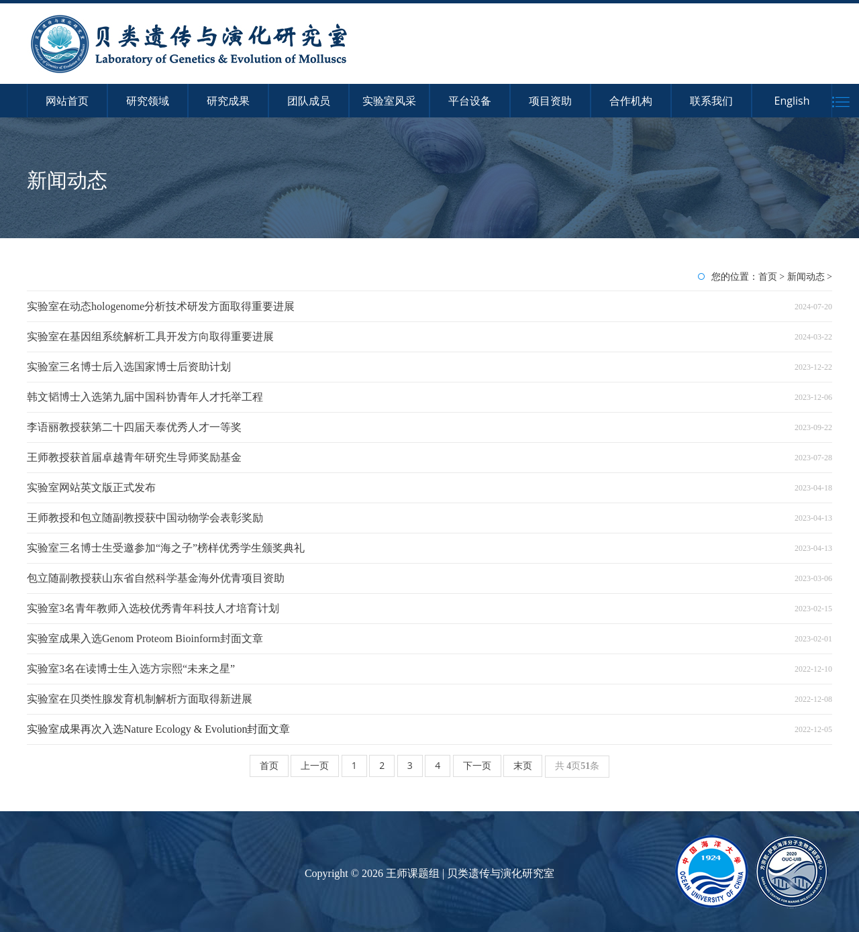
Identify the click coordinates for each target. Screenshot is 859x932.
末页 (522, 765)
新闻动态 (806, 276)
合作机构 (630, 100)
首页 (767, 276)
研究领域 (147, 100)
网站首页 (67, 100)
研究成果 (228, 100)
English (792, 100)
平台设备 (469, 100)
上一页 (315, 765)
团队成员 (308, 100)
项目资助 (550, 100)
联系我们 (711, 100)
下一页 (477, 765)
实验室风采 (389, 100)
